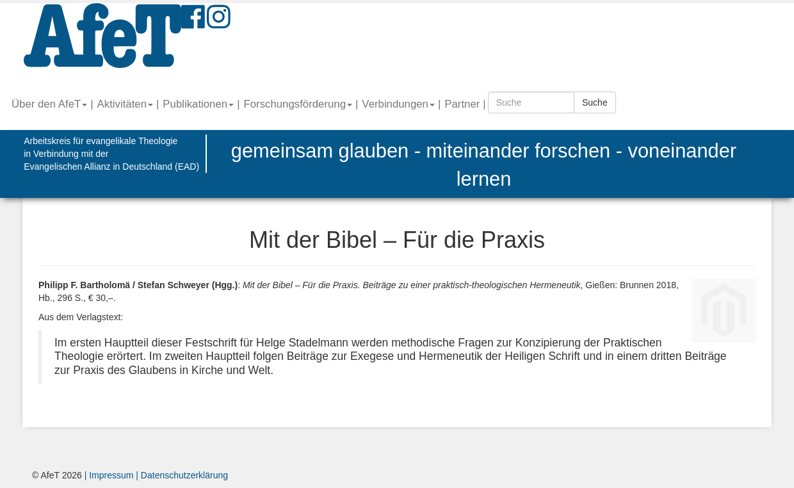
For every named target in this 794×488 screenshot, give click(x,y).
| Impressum (109, 475)
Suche (595, 102)
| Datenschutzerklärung (180, 475)
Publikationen (198, 104)
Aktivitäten (125, 104)
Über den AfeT (49, 104)
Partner (462, 104)
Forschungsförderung (297, 104)
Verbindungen (398, 104)
